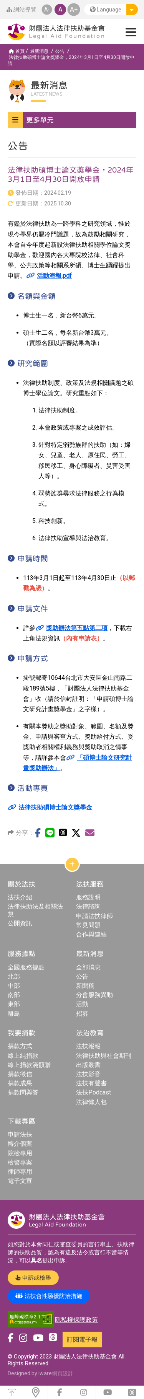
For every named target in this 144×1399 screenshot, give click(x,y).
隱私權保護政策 (76, 1319)
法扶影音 (88, 1074)
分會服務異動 (94, 994)
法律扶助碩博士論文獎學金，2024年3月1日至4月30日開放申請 (71, 60)
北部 (14, 976)
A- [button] (46, 9)
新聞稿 (85, 985)
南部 (14, 994)
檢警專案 (20, 1162)
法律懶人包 (91, 1102)
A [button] (60, 9)
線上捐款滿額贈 (29, 1064)
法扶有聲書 (91, 1083)
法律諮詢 (88, 906)
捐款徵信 (20, 1074)
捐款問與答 (23, 1092)
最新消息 (39, 51)
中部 (14, 985)
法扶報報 (88, 1046)
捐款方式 (20, 1046)
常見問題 (88, 925)
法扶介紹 (20, 897)
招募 (82, 1013)
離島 (14, 1013)
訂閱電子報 (82, 1339)
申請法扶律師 (94, 916)
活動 (82, 1004)
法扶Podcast (93, 1092)
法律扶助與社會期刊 (103, 1055)
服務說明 (88, 897)
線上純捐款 (23, 1055)
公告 (60, 51)
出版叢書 (88, 1064)
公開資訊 (20, 923)
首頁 (17, 51)
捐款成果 (20, 1083)
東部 (14, 1004)
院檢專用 (20, 1153)
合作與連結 (91, 934)
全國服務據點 (26, 967)
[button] (111, 9)
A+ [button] (74, 9)
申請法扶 (20, 1134)
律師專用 (20, 1171)
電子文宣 (20, 1180)
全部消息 (88, 967)
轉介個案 (20, 1143)
